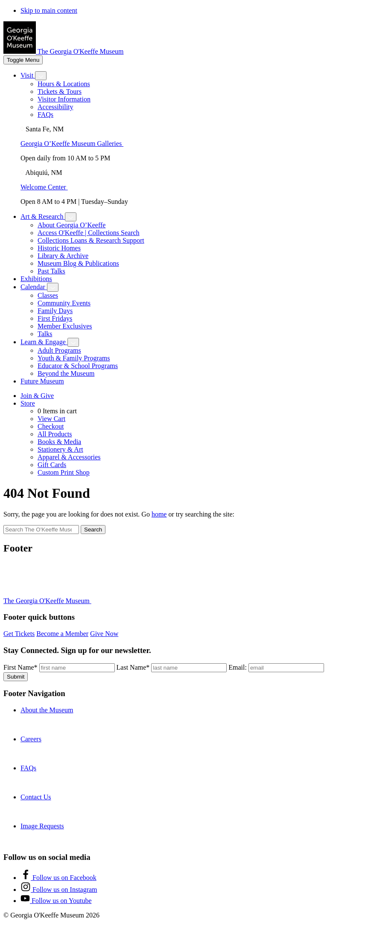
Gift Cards (52, 464)
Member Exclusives (65, 326)
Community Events (64, 303)
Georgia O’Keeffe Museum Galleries (75, 143)
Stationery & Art (60, 449)
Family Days (55, 310)
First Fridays (55, 318)
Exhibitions (36, 278)
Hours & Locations (64, 83)
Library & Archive (63, 255)
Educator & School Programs (78, 365)
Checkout (51, 426)
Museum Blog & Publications (78, 263)
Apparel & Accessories (69, 457)
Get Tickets (19, 633)
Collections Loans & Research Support (91, 240)
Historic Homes (59, 248)
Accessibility (55, 106)
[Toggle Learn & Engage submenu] (73, 342)
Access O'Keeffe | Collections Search (89, 232)
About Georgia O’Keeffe (71, 225)
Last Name (133, 667)
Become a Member (62, 633)
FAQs (45, 114)
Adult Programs (59, 350)
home (159, 514)
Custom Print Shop (64, 472)
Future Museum (42, 381)
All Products (55, 434)
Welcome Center (47, 187)
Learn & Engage (43, 341)
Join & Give (37, 395)
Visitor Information (64, 99)
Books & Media (59, 441)
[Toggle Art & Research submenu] (70, 216)
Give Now (104, 633)
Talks (45, 333)
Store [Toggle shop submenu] (27, 403)
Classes (48, 295)
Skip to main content (48, 10)
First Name (20, 667)
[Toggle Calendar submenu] (52, 287)
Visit (27, 75)
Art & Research (42, 216)
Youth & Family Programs (74, 358)
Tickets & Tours (60, 91)
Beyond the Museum (66, 373)
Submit (15, 676)
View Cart (51, 418)
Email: (237, 667)
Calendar (33, 286)
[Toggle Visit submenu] (41, 75)
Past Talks (51, 271)
